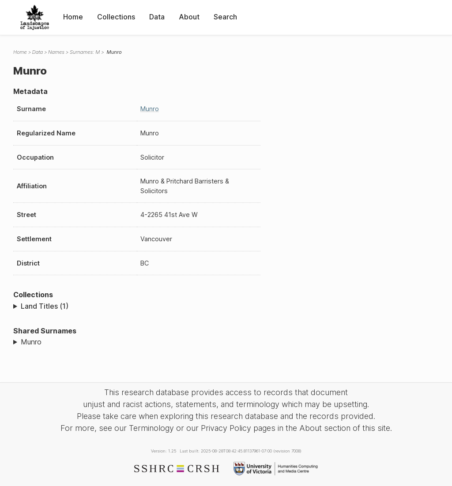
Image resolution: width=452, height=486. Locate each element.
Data (157, 16)
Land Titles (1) (44, 306)
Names (56, 52)
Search (225, 16)
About (189, 16)
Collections (116, 16)
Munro (149, 108)
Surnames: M (85, 52)
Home (73, 16)
